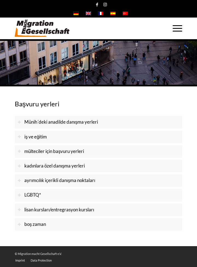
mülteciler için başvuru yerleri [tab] (51, 151)
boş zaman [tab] (32, 224)
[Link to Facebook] (97, 4)
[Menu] (174, 28)
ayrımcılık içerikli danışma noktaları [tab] (56, 180)
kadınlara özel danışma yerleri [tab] (51, 166)
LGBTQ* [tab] (29, 195)
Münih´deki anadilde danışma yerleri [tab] (58, 122)
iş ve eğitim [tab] (32, 137)
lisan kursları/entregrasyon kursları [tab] (56, 209)
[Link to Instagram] (105, 4)
